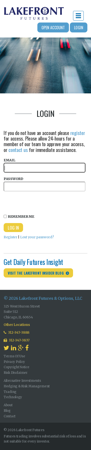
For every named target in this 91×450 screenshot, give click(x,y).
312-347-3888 (16, 332)
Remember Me (19, 216)
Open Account (53, 27)
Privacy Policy (14, 362)
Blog (7, 411)
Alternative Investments (22, 381)
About (8, 405)
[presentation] (40, 202)
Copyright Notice (16, 367)
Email (44, 165)
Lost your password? (37, 237)
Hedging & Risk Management (27, 386)
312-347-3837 (17, 340)
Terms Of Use (14, 356)
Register (10, 237)
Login (78, 27)
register (77, 132)
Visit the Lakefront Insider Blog (36, 273)
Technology (13, 397)
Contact (10, 416)
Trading (10, 392)
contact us (18, 149)
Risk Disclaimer (16, 373)
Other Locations (17, 324)
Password (44, 184)
